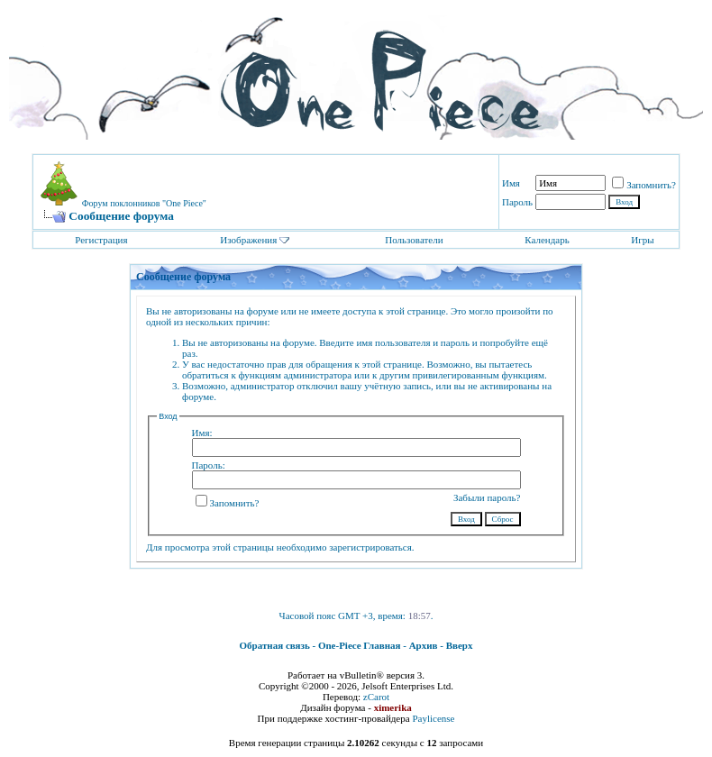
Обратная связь (275, 645)
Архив (423, 645)
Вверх (459, 645)
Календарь (547, 239)
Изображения (248, 239)
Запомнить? (644, 184)
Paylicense (433, 718)
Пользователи (414, 239)
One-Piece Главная (359, 645)
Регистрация (101, 239)
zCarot (376, 696)
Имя (511, 183)
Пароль (517, 201)
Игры (642, 239)
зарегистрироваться (370, 547)
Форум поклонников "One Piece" (144, 203)
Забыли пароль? (487, 497)
